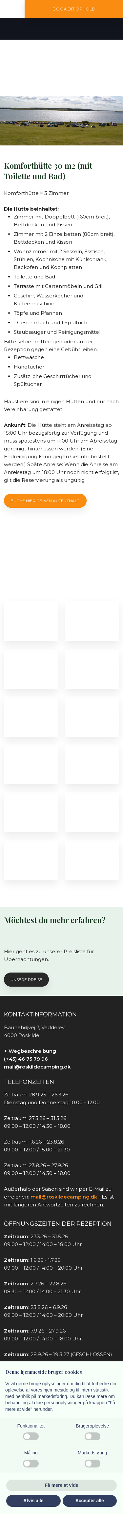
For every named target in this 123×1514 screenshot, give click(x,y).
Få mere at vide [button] (61, 1485)
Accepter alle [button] (89, 1500)
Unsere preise (26, 979)
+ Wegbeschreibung (30, 1051)
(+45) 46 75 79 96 (26, 1059)
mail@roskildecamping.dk (37, 1067)
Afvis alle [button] (33, 1500)
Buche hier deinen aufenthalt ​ (45, 500)
